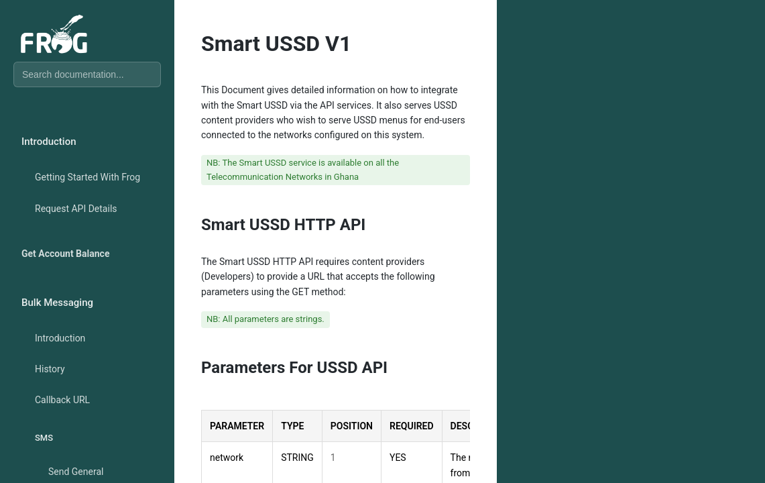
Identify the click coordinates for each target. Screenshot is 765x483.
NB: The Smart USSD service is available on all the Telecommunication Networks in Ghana (303, 170)
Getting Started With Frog (87, 177)
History (50, 369)
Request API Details (76, 208)
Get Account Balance (65, 253)
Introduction (60, 338)
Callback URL (62, 399)
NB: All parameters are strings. (266, 319)
